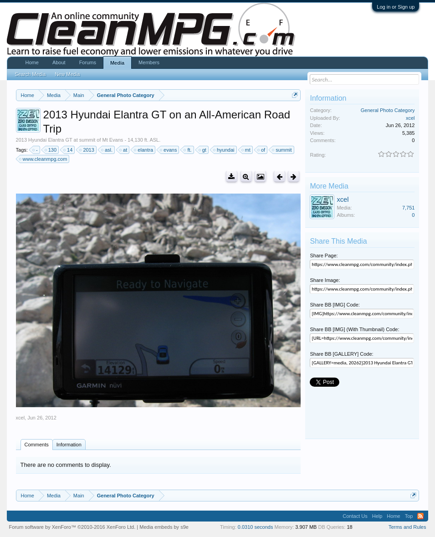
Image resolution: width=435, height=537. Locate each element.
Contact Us (355, 516)
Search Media (30, 74)
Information (69, 444)
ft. (187, 150)
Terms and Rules (407, 527)
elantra (144, 150)
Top (409, 516)
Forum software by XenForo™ (72, 527)
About (59, 62)
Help (377, 516)
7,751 (408, 207)
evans (169, 150)
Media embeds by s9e (164, 527)
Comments (37, 444)
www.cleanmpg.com (43, 159)
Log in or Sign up (396, 7)
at (123, 150)
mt (246, 150)
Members (148, 62)
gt (203, 150)
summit (282, 150)
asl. (107, 150)
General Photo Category (388, 110)
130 (51, 150)
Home (32, 62)
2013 (87, 150)
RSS (420, 516)
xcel (20, 417)
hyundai (224, 150)
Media (117, 63)
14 (68, 150)
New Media (67, 74)
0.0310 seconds (255, 527)
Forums (87, 62)
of (261, 150)
